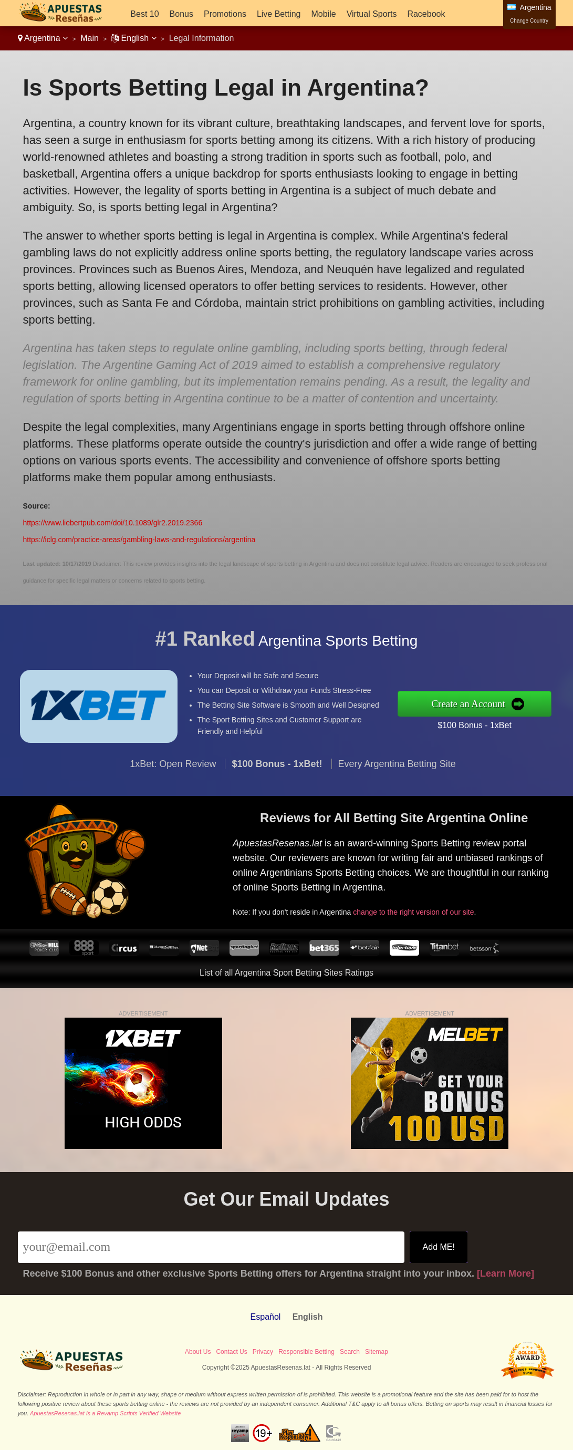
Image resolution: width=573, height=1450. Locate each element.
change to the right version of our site (419, 909)
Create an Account (476, 703)
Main (89, 38)
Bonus (181, 13)
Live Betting (279, 13)
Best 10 (144, 13)
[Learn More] (505, 1273)
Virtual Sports (372, 13)
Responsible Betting (306, 1351)
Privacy (263, 1351)
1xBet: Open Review (173, 770)
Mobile (323, 13)
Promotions (225, 13)
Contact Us (231, 1351)
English (133, 38)
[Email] (211, 1247)
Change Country (529, 21)
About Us (198, 1351)
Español (266, 1316)
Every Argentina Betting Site (397, 770)
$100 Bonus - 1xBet (481, 724)
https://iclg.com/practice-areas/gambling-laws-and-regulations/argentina (139, 539)
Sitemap (376, 1351)
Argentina (43, 38)
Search (350, 1351)
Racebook (426, 13)
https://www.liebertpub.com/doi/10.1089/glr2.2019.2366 (113, 523)
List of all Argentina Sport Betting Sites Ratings (286, 972)
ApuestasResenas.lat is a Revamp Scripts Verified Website (105, 1413)
